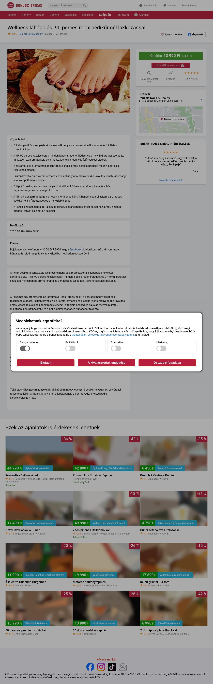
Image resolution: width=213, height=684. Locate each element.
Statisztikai (117, 342)
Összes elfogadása (167, 362)
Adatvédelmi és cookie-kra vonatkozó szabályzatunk (103, 334)
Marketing (162, 342)
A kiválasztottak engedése (106, 362)
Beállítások (72, 342)
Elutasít (45, 362)
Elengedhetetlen (29, 342)
